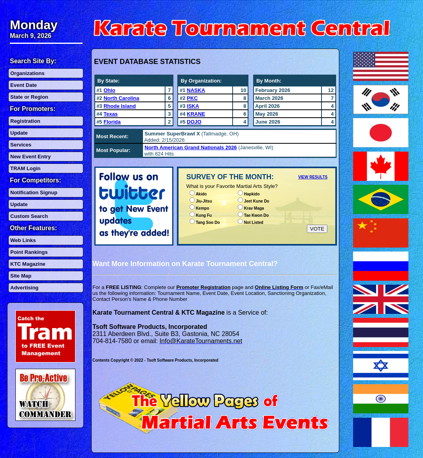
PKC (192, 98)
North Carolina (121, 98)
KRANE (196, 114)
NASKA (196, 90)
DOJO (194, 122)
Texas (110, 114)
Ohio (109, 90)
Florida (111, 122)
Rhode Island (119, 106)
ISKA (193, 106)
